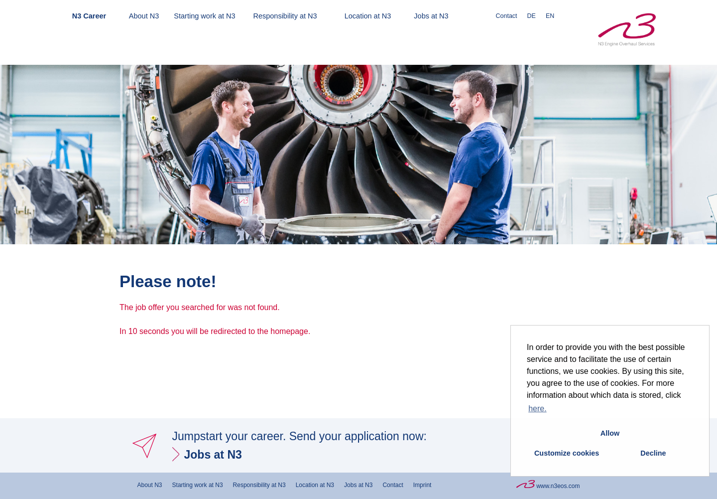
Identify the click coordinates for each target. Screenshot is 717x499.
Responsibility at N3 (285, 16)
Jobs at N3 (431, 16)
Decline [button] (653, 453)
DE (531, 15)
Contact (506, 15)
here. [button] (537, 408)
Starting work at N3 (204, 16)
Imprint (422, 485)
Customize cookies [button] (566, 453)
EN (550, 15)
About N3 (144, 16)
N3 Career (89, 16)
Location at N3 (368, 16)
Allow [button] (609, 433)
